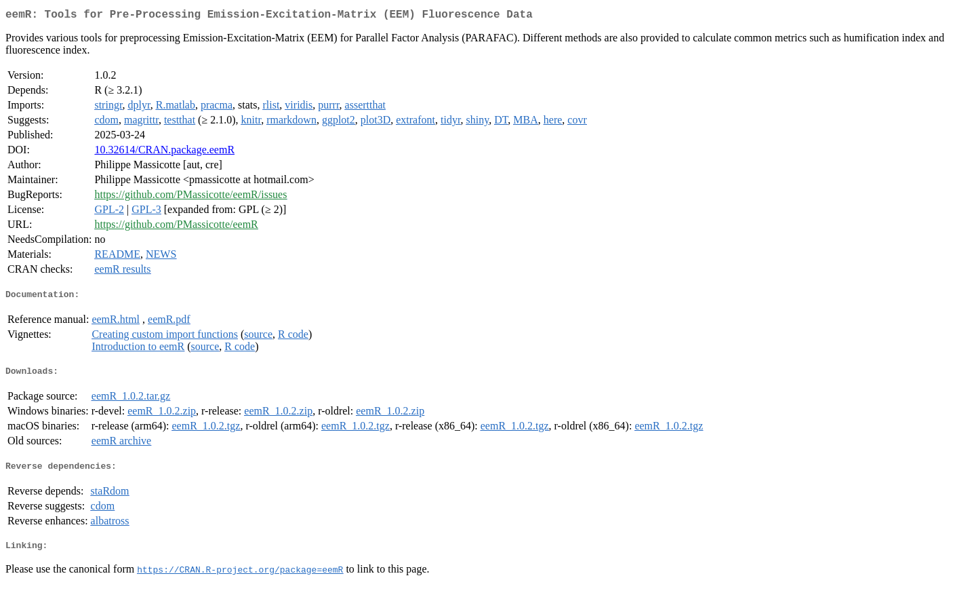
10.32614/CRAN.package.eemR (164, 152)
